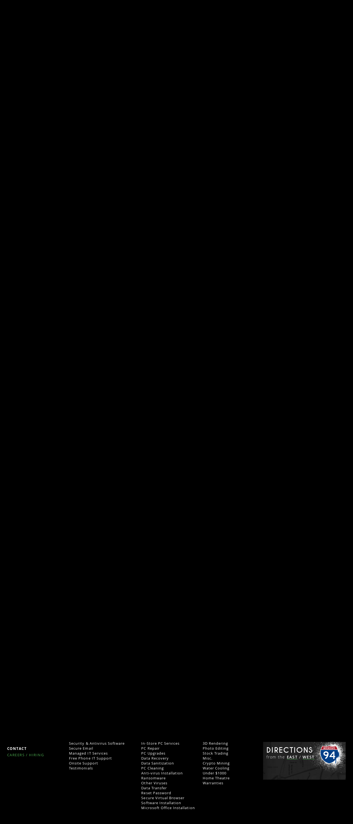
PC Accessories (155, 723)
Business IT (81, 688)
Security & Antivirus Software (97, 743)
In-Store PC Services (160, 743)
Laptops (149, 703)
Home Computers (160, 688)
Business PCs (215, 698)
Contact (17, 749)
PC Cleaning (152, 768)
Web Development (220, 733)
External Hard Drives (161, 728)
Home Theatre (216, 778)
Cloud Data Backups (88, 738)
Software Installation (161, 802)
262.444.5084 (326, 704)
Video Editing (215, 713)
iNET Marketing (27, 618)
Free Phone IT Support (90, 758)
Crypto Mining (216, 763)
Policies (16, 738)
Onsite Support (83, 763)
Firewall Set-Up (83, 733)
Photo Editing (216, 748)
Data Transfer (154, 787)
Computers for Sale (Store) (166, 693)
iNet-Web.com (202, 571)
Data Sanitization (157, 763)
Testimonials (81, 768)
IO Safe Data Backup (88, 728)
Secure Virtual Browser (162, 797)
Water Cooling (216, 768)
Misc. (207, 758)
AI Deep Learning (219, 708)
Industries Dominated (90, 708)
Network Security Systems (94, 723)
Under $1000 (214, 773)
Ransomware (153, 778)
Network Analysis (85, 713)
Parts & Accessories (159, 713)
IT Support (151, 733)
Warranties (213, 782)
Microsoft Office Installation (168, 807)
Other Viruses (154, 782)
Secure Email (81, 748)
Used (146, 708)
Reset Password (156, 792)
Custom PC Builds (222, 688)
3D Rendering (215, 743)
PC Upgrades (153, 753)
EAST (292, 757)
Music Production (219, 723)
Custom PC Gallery (220, 703)
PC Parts (149, 718)
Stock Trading (216, 753)
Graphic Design (217, 728)
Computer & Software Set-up (96, 718)
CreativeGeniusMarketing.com (42, 571)
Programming (215, 738)
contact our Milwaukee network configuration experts (135, 443)
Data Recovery (155, 758)
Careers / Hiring (25, 755)
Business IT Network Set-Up (95, 698)
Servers (76, 703)
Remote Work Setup (88, 693)
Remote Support (157, 738)
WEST (309, 757)
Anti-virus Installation (162, 773)
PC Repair (150, 748)
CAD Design (213, 718)
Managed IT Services (88, 753)
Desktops (150, 698)
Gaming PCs (214, 693)
